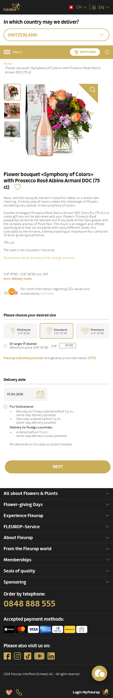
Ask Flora (88, 52)
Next (58, 466)
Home (8, 64)
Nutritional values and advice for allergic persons (39, 258)
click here (47, 294)
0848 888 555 (29, 603)
